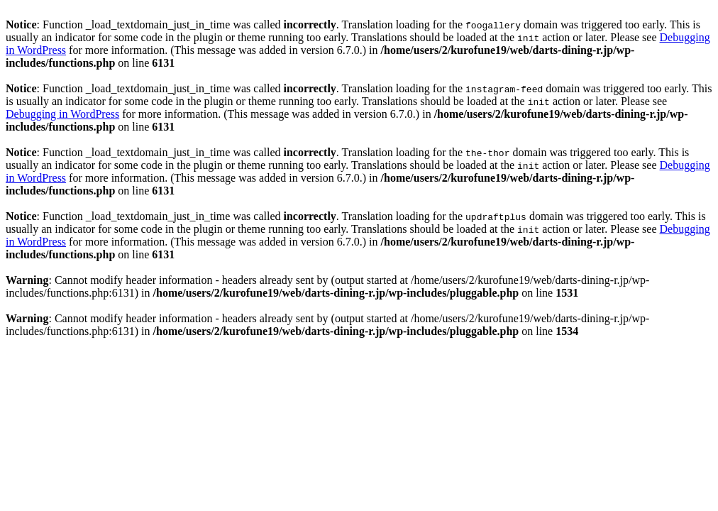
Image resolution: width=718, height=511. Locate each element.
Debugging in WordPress (62, 114)
